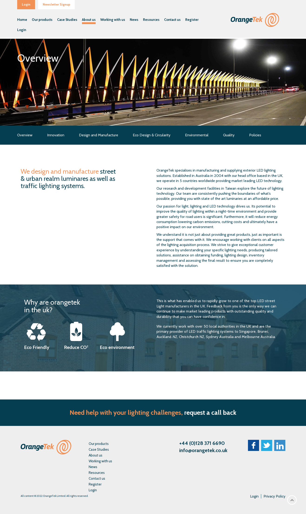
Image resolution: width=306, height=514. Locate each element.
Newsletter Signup (56, 4)
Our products (42, 20)
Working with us (112, 20)
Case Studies (67, 20)
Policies (255, 135)
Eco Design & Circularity (151, 135)
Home (22, 20)
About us (89, 20)
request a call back (210, 412)
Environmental (196, 135)
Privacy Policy (274, 496)
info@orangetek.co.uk (203, 450)
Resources (151, 20)
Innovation (55, 135)
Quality (228, 135)
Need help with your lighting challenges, (126, 412)
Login (26, 4)
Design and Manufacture (98, 135)
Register (192, 20)
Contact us (172, 20)
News (134, 20)
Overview (25, 135)
